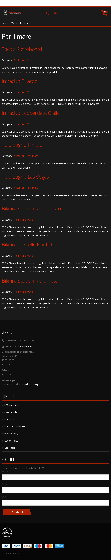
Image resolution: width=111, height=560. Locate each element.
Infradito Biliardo (20, 81)
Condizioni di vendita (15, 426)
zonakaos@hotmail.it (24, 346)
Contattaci (9, 447)
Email (5, 496)
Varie (14, 22)
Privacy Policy (11, 433)
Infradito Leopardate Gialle (31, 112)
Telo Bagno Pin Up (22, 144)
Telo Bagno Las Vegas (25, 176)
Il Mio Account (11, 405)
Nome (5, 471)
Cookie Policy (11, 440)
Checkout (9, 419)
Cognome (6, 484)
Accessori (19, 155)
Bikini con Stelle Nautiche (29, 244)
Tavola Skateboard (22, 49)
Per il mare (20, 60)
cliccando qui (33, 384)
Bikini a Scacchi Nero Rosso (31, 208)
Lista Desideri (11, 412)
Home (5, 22)
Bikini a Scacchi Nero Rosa (30, 280)
